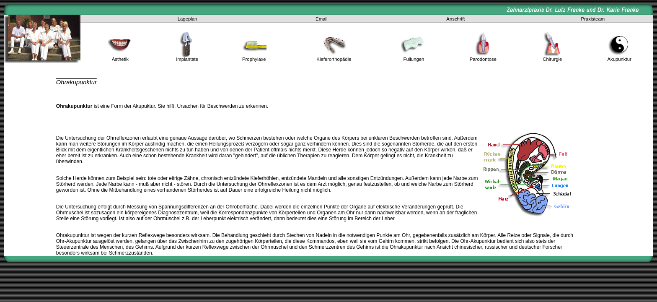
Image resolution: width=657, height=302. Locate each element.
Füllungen (414, 59)
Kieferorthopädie (333, 59)
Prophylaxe (254, 59)
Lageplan (187, 18)
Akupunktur (619, 59)
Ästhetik (120, 59)
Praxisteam (593, 18)
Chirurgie (552, 59)
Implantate (187, 59)
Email (321, 18)
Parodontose (483, 59)
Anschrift (455, 18)
